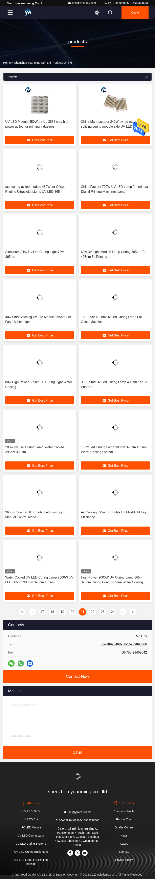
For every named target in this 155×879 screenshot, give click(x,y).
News (124, 835)
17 (42, 612)
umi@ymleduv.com (82, 2)
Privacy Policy (124, 859)
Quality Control (124, 827)
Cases (124, 843)
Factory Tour (124, 819)
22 (92, 612)
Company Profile (124, 811)
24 (113, 612)
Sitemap (124, 851)
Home (7, 62)
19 (62, 612)
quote (135, 12)
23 (103, 612)
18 (52, 612)
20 (72, 612)
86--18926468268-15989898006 (126, 2)
